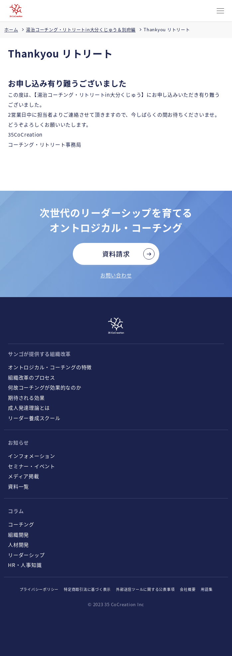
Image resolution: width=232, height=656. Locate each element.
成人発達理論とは (29, 407)
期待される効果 (26, 397)
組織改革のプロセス (31, 377)
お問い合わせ (116, 275)
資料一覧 (18, 486)
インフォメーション (31, 455)
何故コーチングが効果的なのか (44, 387)
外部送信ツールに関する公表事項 (145, 589)
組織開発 (18, 534)
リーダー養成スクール (34, 417)
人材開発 (18, 544)
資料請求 (116, 254)
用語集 (206, 589)
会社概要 (187, 589)
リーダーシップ (26, 554)
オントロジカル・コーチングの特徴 (50, 367)
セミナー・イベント (31, 466)
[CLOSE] (220, 11)
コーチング (21, 524)
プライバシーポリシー (39, 589)
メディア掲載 (23, 476)
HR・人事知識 (25, 564)
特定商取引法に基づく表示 (87, 589)
